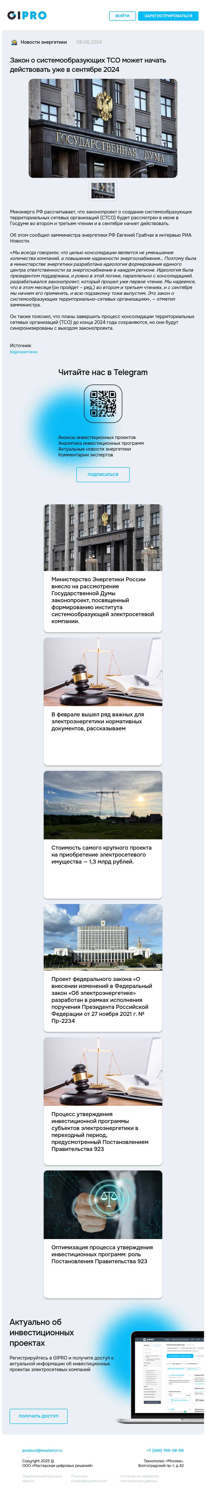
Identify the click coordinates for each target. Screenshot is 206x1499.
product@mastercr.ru (42, 1450)
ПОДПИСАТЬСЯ (103, 474)
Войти (123, 15)
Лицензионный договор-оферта (42, 1478)
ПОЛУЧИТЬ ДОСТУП (39, 1416)
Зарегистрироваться (168, 15)
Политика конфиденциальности (89, 1478)
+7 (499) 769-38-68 (165, 1450)
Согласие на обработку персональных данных (139, 1478)
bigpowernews (24, 351)
